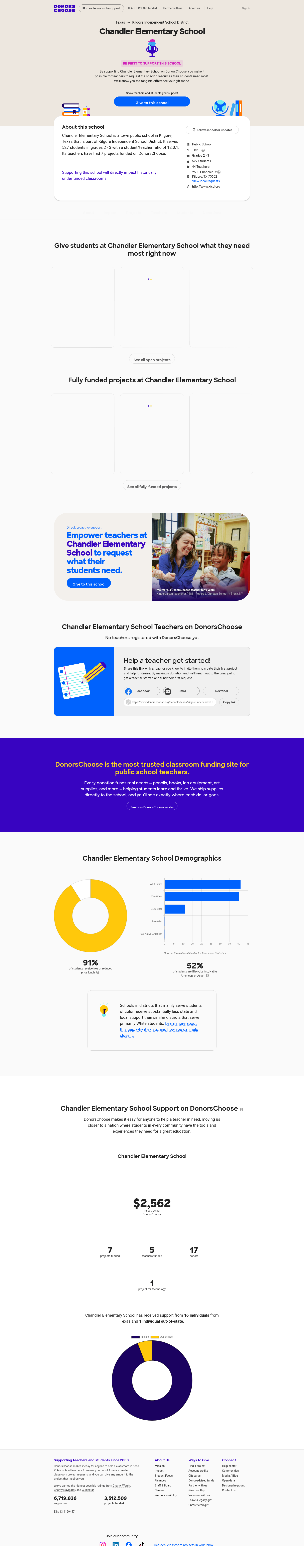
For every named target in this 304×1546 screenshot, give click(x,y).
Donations (212, 212)
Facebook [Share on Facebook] (137, 691)
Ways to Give (198, 1460)
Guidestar (88, 1489)
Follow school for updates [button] (212, 130)
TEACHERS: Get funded (142, 8)
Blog (235, 1475)
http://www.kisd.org (206, 186)
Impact (110, 212)
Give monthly (196, 1490)
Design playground (233, 1485)
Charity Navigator (64, 1489)
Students (185, 212)
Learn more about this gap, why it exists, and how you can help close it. (159, 1029)
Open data (228, 1480)
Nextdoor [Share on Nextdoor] (216, 691)
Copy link (229, 702)
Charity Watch (121, 1485)
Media (226, 1475)
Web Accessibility (166, 1495)
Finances (160, 1480)
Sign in (246, 8)
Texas (120, 22)
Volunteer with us (199, 1495)
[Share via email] (181, 691)
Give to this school (152, 101)
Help (210, 8)
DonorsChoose (64, 8)
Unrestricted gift (198, 1505)
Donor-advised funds (201, 1480)
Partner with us (172, 8)
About (88, 212)
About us (194, 8)
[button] (181, 702)
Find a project (196, 1465)
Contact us (229, 1490)
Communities (230, 1470)
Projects (133, 212)
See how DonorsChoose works (152, 806)
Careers (159, 1490)
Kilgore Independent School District (160, 22)
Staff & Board (163, 1485)
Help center (229, 1465)
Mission (160, 1465)
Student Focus (164, 1475)
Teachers (159, 212)
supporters (76, 1500)
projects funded (126, 1500)
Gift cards (194, 1475)
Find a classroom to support (101, 8)
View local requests (206, 181)
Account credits (198, 1470)
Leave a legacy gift (200, 1500)
